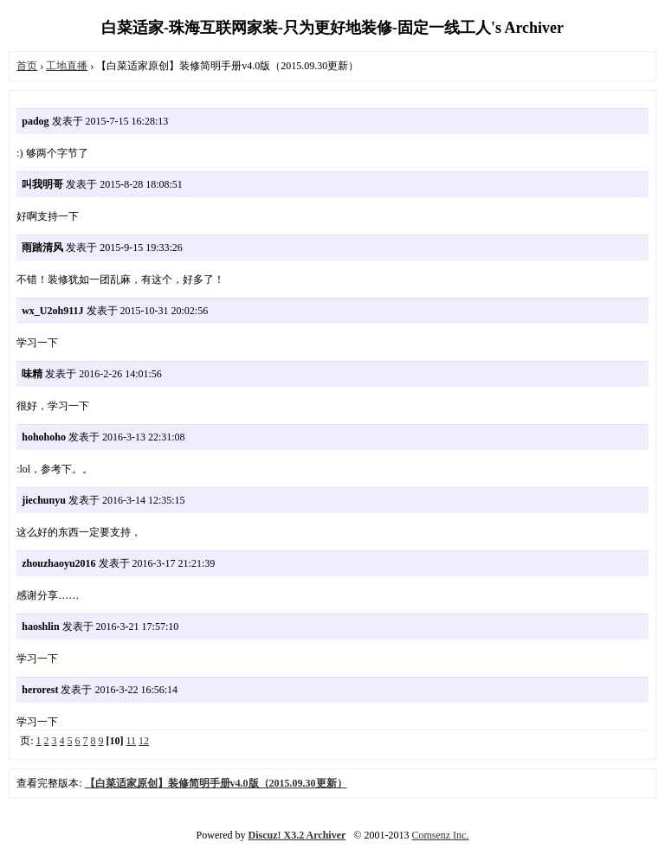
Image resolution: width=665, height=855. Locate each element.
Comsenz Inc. (439, 835)
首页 (26, 66)
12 (144, 741)
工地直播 (66, 66)
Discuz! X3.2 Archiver (297, 835)
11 (131, 741)
